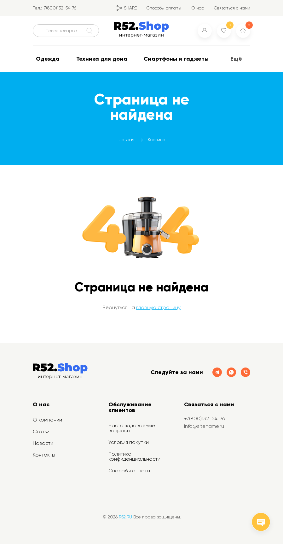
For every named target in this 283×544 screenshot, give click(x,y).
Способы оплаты (163, 7)
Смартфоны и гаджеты (176, 58)
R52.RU (126, 516)
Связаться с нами (232, 7)
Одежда (48, 58)
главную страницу (158, 307)
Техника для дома (101, 58)
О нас (197, 7)
